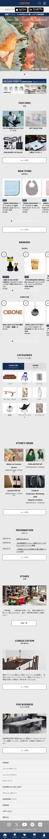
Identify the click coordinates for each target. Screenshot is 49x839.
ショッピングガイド (10, 775)
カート (34, 835)
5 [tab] (24, 221)
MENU (45, 3)
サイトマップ (7, 781)
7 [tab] (31, 221)
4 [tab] (21, 221)
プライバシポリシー (10, 793)
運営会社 (6, 817)
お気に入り (24, 835)
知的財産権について (10, 799)
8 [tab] (34, 221)
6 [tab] (28, 221)
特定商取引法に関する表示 (12, 787)
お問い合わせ (7, 811)
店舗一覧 (24, 623)
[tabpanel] (24, 43)
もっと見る (24, 160)
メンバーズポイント (10, 769)
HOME (5, 835)
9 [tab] (37, 221)
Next (44, 199)
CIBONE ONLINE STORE (24, 5)
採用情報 (6, 805)
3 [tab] (27, 74)
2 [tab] (24, 74)
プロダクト (14, 835)
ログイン (44, 835)
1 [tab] (22, 74)
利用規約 (6, 763)
